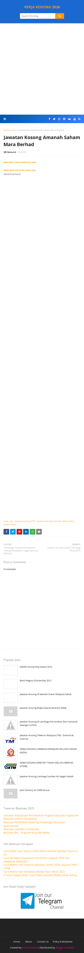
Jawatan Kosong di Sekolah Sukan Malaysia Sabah (46, 694)
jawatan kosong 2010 (25, 521)
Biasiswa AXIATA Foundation (20, 818)
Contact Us (43, 941)
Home (7, 130)
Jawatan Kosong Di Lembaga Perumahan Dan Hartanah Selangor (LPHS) (49, 723)
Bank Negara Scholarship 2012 (35, 680)
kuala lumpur (10, 524)
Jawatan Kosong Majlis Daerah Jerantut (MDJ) (43, 707)
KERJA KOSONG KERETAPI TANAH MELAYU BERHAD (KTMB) (46, 764)
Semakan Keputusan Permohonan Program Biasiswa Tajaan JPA (41, 815)
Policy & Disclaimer (63, 941)
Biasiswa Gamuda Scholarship (21, 829)
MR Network (10, 152)
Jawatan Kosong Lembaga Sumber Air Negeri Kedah (47, 776)
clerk (14, 130)
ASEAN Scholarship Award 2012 (36, 666)
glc (11, 521)
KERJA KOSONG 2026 (42, 7)
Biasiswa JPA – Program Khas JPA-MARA (27, 832)
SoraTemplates (30, 947)
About (28, 941)
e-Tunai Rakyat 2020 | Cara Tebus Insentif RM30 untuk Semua (40, 875)
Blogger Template (65, 947)
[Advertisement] (42, 69)
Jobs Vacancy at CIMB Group (34, 790)
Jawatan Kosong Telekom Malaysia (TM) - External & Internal (47, 737)
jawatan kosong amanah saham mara (55, 521)
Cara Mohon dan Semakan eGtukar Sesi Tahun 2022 (34, 871)
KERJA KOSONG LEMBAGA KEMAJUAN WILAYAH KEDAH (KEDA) (48, 750)
